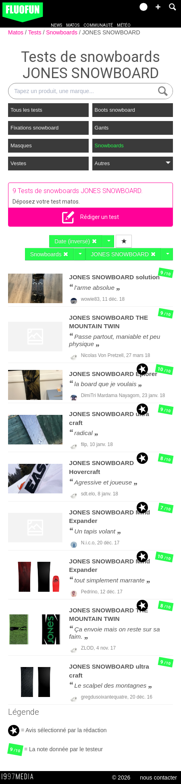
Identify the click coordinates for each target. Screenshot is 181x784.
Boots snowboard (115, 110)
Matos (72, 25)
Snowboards (62, 32)
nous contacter (158, 777)
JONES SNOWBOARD (111, 32)
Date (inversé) (75, 241)
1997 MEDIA (20, 776)
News (56, 25)
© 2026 (121, 777)
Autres (133, 163)
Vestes (18, 163)
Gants (102, 128)
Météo (124, 25)
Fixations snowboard (34, 128)
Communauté (98, 25)
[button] (158, 6)
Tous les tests (26, 110)
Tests (35, 32)
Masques (21, 145)
